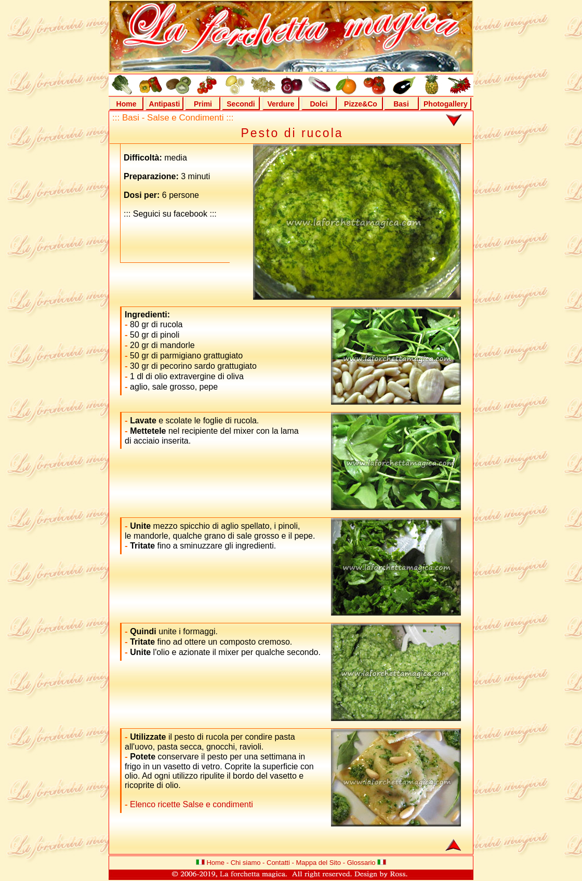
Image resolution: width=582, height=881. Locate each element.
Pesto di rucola (292, 133)
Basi (401, 104)
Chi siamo (246, 862)
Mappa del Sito (318, 862)
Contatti (278, 862)
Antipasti (164, 104)
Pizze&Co (360, 104)
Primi (203, 104)
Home (126, 104)
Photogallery (446, 104)
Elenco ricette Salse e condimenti (190, 804)
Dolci (318, 104)
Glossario (361, 862)
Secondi (241, 104)
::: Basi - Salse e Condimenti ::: (172, 118)
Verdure (280, 104)
